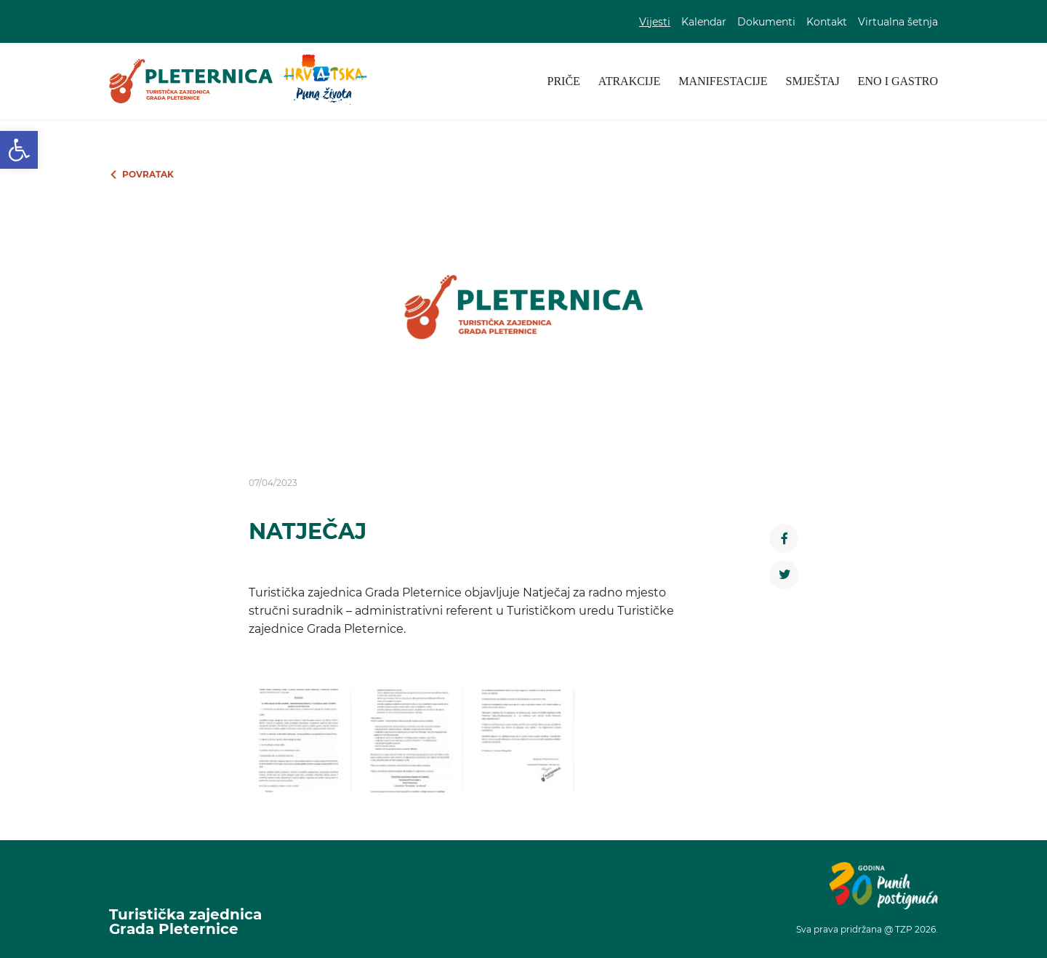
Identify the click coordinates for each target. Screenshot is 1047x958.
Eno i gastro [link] (898, 81)
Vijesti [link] (654, 21)
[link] (19, 150)
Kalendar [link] (703, 21)
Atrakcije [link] (629, 81)
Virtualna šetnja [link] (898, 21)
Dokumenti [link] (766, 21)
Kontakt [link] (826, 21)
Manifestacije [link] (722, 81)
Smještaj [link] (812, 81)
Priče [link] (563, 81)
